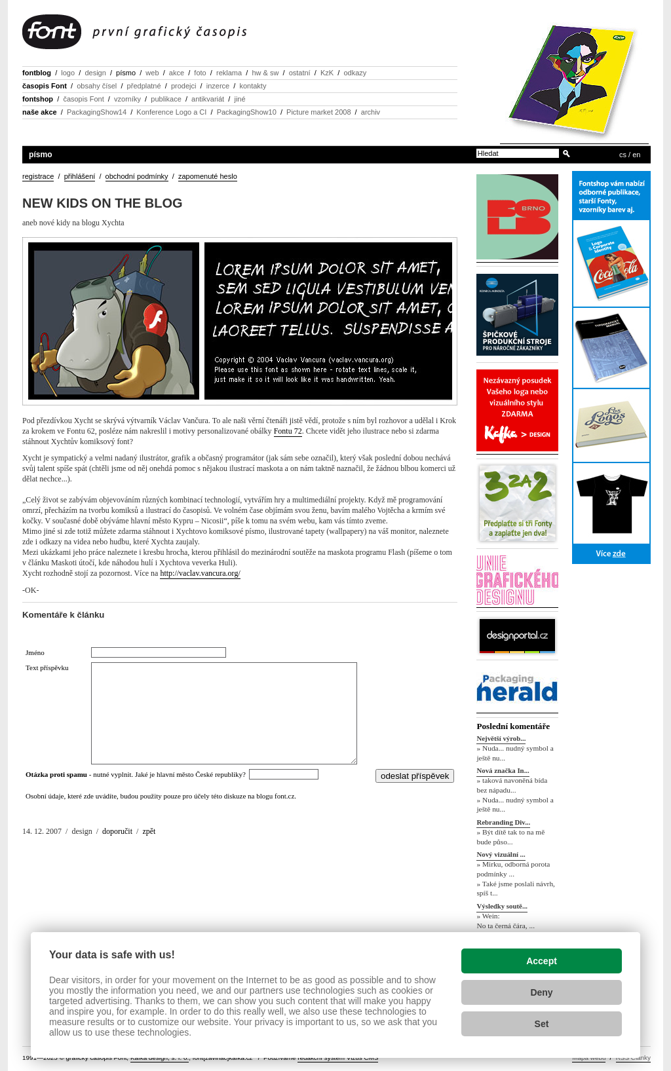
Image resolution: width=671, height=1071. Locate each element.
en (636, 155)
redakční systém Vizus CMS (337, 1057)
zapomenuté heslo (207, 176)
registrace (38, 176)
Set (542, 1024)
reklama (229, 73)
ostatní (300, 73)
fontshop (37, 99)
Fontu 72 (288, 431)
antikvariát (207, 99)
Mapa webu (588, 1057)
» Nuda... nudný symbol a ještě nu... (514, 753)
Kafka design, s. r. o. (159, 1057)
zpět (148, 831)
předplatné (144, 86)
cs (622, 155)
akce (176, 73)
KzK (327, 73)
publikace (166, 99)
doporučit (117, 831)
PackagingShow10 (247, 112)
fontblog (36, 73)
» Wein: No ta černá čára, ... (505, 921)
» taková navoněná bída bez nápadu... (511, 785)
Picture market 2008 (318, 112)
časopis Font (44, 86)
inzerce (217, 86)
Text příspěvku (47, 667)
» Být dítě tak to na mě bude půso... (510, 837)
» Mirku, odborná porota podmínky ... (513, 869)
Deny (541, 992)
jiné (239, 99)
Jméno (35, 652)
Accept (541, 961)
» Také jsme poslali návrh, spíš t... (515, 888)
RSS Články (633, 1057)
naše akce (39, 112)
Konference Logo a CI (171, 112)
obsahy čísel (97, 86)
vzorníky (127, 99)
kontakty (252, 86)
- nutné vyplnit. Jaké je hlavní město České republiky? (137, 774)
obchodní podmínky (136, 176)
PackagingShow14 (96, 112)
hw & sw (265, 73)
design (95, 73)
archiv (370, 112)
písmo (126, 73)
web (152, 73)
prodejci (184, 86)
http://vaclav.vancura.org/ (200, 573)
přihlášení (80, 176)
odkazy (354, 73)
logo (68, 73)
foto (200, 73)
